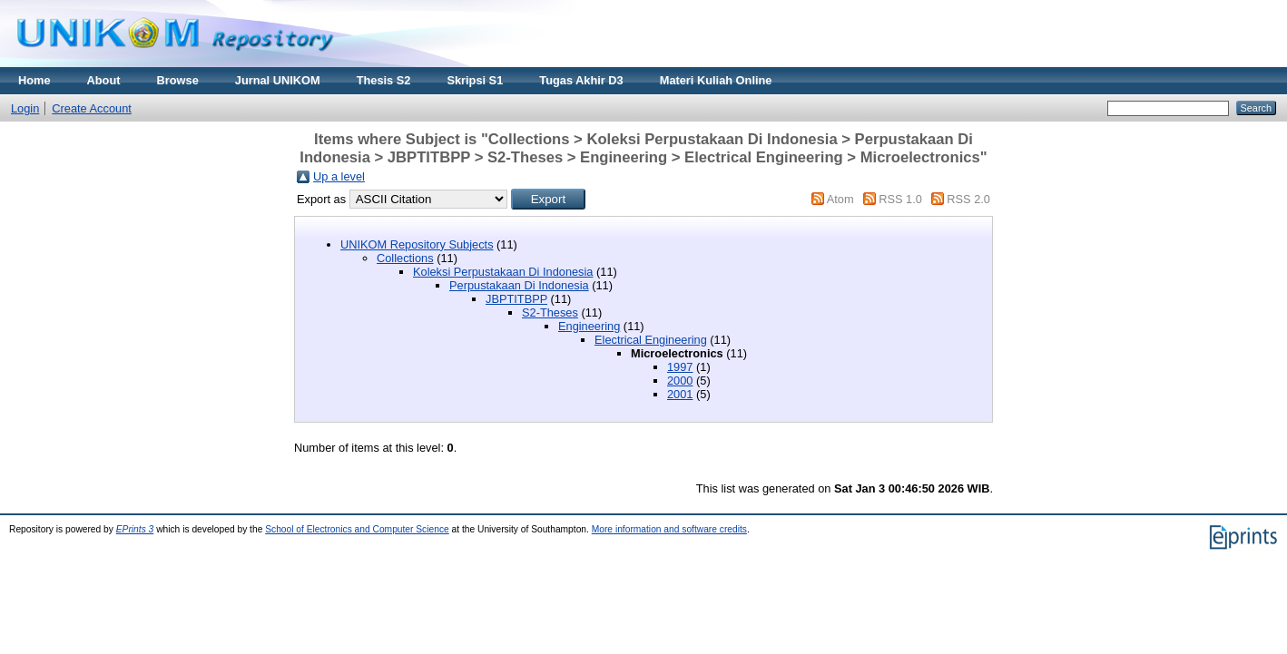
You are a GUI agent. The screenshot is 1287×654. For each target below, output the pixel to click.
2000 (680, 380)
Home (34, 80)
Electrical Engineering (650, 340)
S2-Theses (550, 312)
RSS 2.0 (968, 199)
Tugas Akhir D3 (581, 80)
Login (25, 108)
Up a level (339, 176)
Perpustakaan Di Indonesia (519, 285)
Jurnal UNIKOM (277, 80)
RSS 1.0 (900, 199)
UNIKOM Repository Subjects (417, 244)
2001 (680, 394)
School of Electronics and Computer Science (357, 529)
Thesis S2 (384, 80)
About (104, 80)
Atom (840, 199)
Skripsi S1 (475, 80)
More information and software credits (669, 529)
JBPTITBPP (516, 299)
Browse (178, 80)
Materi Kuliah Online (716, 80)
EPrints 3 (135, 529)
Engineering (589, 326)
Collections (405, 258)
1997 (680, 367)
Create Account (92, 108)
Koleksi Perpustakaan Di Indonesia (503, 271)
